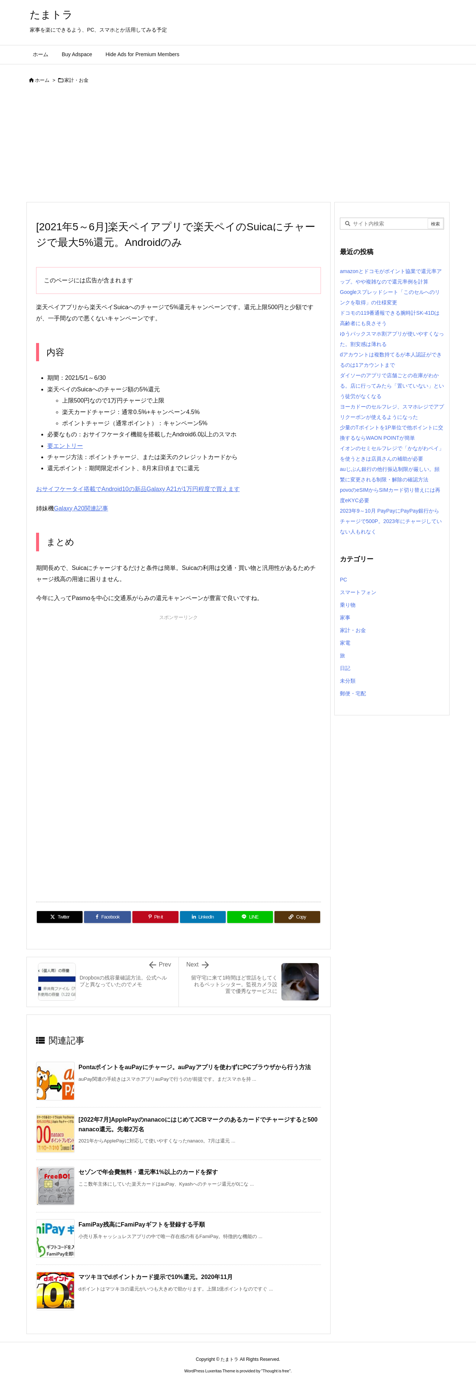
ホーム (42, 80)
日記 (345, 668)
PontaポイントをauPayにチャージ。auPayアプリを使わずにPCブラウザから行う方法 (194, 1067)
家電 (345, 643)
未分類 (348, 681)
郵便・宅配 (353, 693)
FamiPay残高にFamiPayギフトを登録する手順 (141, 1224)
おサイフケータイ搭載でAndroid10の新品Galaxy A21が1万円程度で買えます (138, 489)
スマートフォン (358, 592)
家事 (345, 618)
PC (343, 580)
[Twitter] (60, 917)
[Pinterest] (155, 917)
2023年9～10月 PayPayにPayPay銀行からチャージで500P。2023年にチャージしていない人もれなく (391, 521)
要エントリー (65, 446)
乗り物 (348, 605)
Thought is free (276, 1371)
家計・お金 (76, 80)
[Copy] (297, 917)
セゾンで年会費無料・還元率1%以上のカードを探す (148, 1172)
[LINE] (250, 917)
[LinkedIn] (203, 917)
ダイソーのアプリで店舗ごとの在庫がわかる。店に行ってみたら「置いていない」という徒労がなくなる (392, 385)
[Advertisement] (238, 146)
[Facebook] (107, 917)
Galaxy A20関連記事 (81, 508)
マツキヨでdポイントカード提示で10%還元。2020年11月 (155, 1277)
